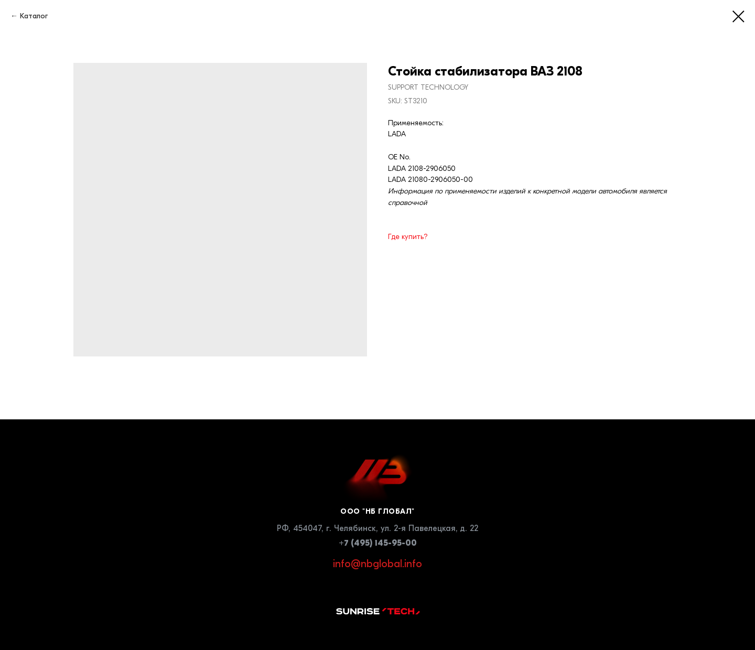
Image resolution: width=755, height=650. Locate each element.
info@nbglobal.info (377, 564)
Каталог (34, 16)
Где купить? (408, 236)
